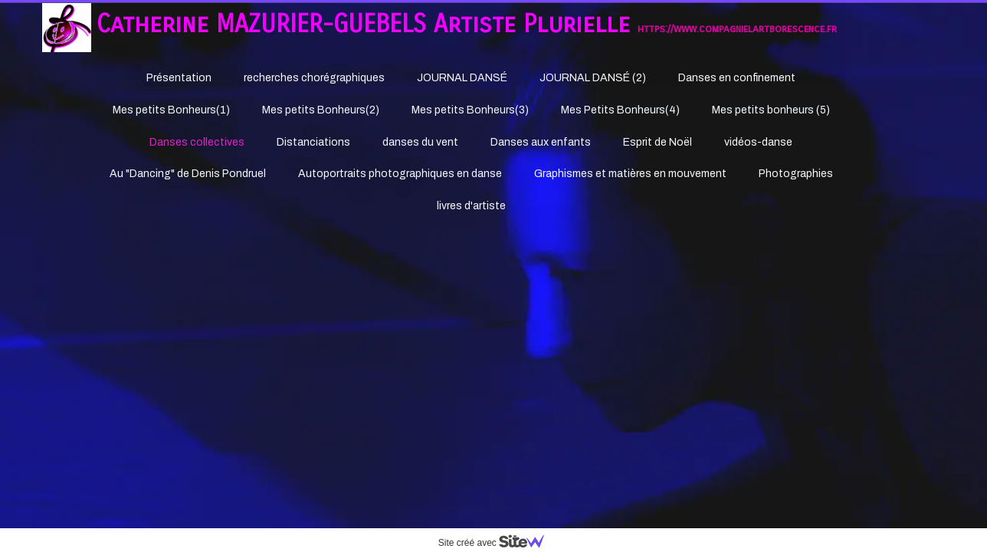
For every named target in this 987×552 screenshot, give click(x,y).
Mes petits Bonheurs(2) (320, 110)
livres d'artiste (471, 206)
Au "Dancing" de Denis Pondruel (188, 173)
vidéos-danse (758, 142)
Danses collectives (196, 142)
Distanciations (313, 142)
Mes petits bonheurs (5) (771, 110)
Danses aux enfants (540, 142)
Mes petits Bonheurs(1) (171, 110)
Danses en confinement (736, 78)
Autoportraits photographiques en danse (400, 173)
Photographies (796, 173)
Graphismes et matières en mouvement (630, 173)
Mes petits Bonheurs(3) (470, 110)
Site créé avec (497, 542)
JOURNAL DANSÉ (462, 78)
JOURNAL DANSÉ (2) (592, 78)
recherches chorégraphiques (314, 78)
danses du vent (420, 142)
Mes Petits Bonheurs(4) (620, 110)
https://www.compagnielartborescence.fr (737, 28)
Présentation (179, 78)
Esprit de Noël (657, 142)
